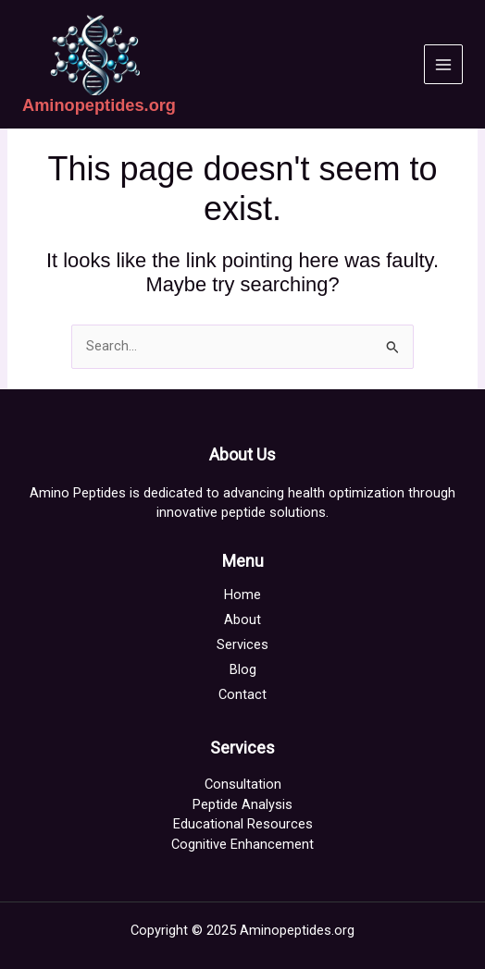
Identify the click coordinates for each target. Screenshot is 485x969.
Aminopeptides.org (99, 105)
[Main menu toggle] (443, 63)
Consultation (243, 784)
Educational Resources (243, 824)
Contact (242, 694)
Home (242, 594)
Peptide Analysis (242, 804)
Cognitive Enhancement (242, 844)
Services (242, 644)
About (242, 619)
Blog (243, 669)
